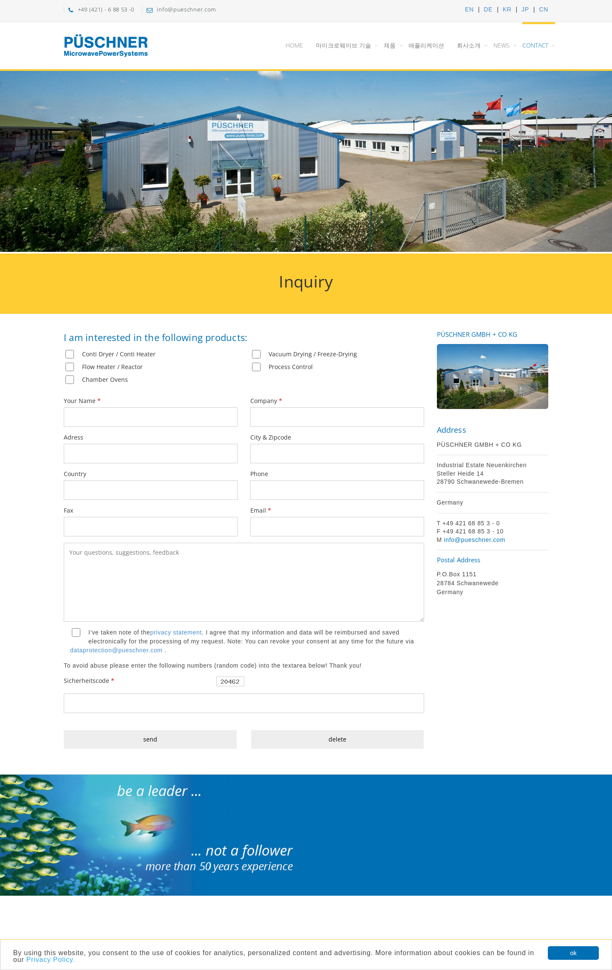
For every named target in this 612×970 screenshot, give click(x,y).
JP (525, 9)
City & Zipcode (270, 437)
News (501, 45)
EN (469, 9)
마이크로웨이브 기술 (343, 45)
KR (507, 9)
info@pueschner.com (474, 539)
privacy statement (176, 632)
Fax (68, 510)
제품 (390, 45)
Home (294, 45)
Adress (73, 437)
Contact (535, 45)
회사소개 (469, 45)
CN (543, 9)
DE (488, 9)
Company (266, 401)
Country (75, 474)
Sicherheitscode (89, 681)
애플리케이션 (426, 45)
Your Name (82, 401)
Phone (259, 474)
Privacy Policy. (50, 965)
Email (260, 510)
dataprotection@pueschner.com (116, 650)
